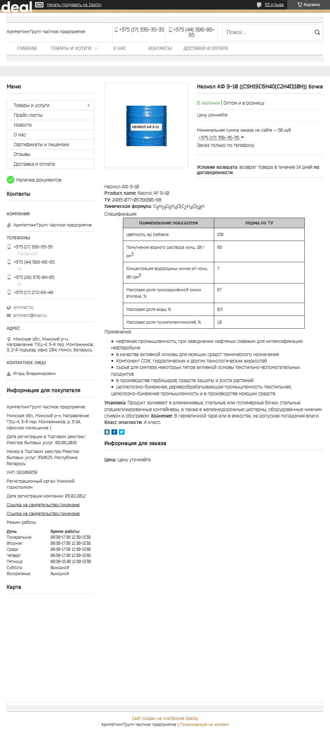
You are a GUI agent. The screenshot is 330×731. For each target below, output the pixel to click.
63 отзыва (274, 4)
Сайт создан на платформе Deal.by (165, 718)
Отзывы (22, 154)
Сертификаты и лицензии (41, 144)
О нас (119, 48)
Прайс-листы (28, 115)
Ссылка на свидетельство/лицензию (43, 504)
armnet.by (23, 307)
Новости (23, 125)
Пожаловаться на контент (204, 724)
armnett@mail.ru (30, 315)
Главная (27, 48)
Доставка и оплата (206, 48)
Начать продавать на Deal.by (74, 4)
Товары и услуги (71, 48)
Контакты (160, 48)
